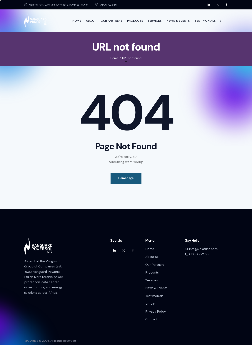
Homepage (126, 178)
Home (114, 58)
